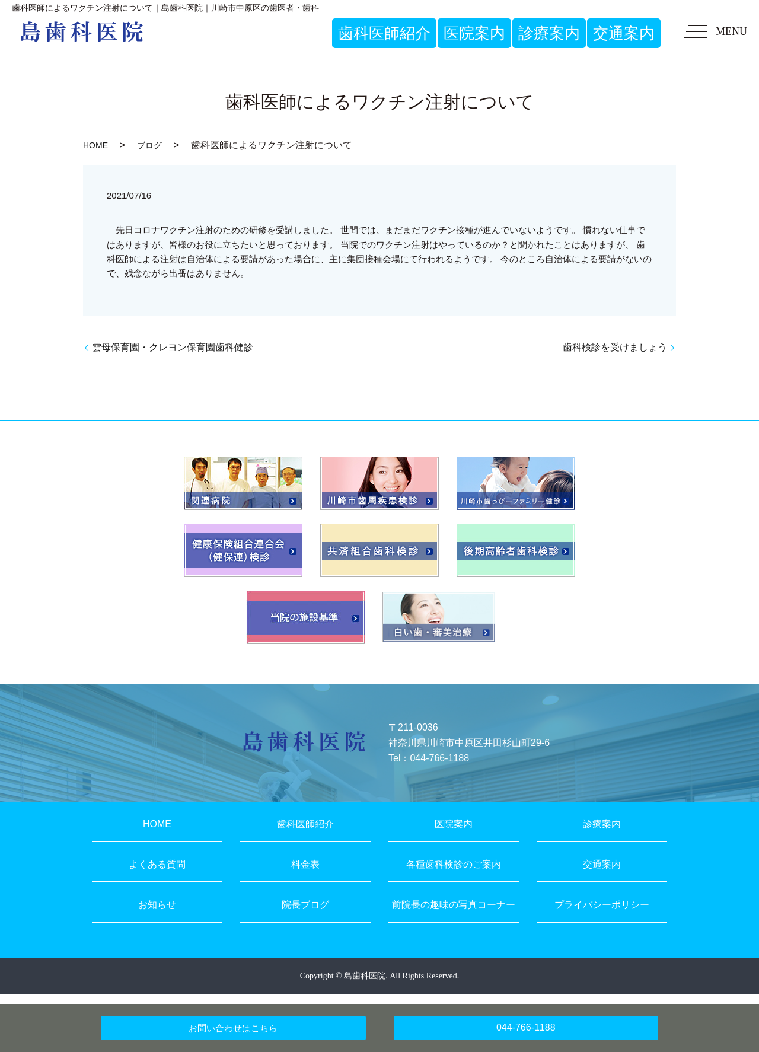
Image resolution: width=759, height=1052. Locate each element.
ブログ (149, 145)
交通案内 (602, 864)
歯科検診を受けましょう (615, 347)
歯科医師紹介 (305, 824)
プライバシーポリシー (601, 905)
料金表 (305, 864)
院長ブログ (305, 905)
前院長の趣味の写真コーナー (453, 905)
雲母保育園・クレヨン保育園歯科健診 (172, 347)
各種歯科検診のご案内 (453, 864)
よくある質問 (157, 864)
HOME (95, 145)
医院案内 (454, 824)
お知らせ (157, 905)
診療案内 (602, 824)
